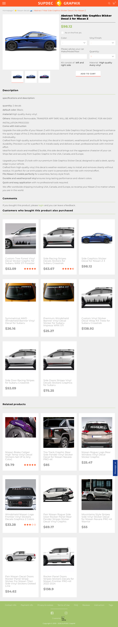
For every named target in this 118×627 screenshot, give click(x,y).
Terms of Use (64, 605)
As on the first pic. (71, 32)
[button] (17, 77)
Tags (111, 605)
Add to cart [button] (88, 74)
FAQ (76, 605)
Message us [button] (115, 468)
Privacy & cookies (45, 605)
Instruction (99, 605)
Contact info (10, 605)
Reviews (86, 605)
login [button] (41, 205)
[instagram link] (66, 613)
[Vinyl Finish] (102, 43)
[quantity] (102, 56)
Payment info (27, 605)
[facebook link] (52, 613)
